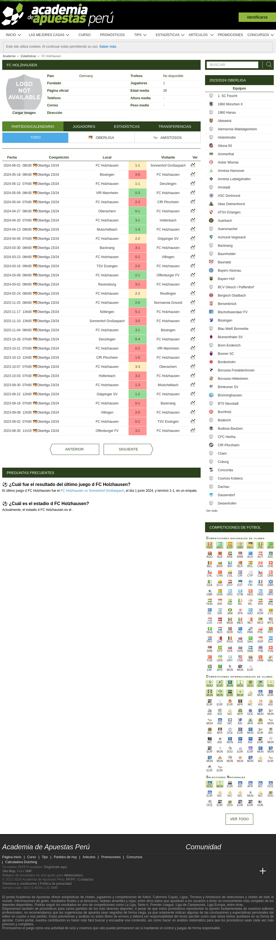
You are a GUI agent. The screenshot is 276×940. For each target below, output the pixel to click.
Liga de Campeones (190, 905)
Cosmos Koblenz (230, 478)
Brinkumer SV (228, 387)
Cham (222, 453)
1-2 (137, 394)
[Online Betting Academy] (221, 871)
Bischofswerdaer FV (232, 312)
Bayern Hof (226, 279)
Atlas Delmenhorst (231, 204)
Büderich (224, 420)
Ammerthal (226, 154)
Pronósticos (112, 35)
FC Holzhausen (107, 165)
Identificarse (257, 17)
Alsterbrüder (227, 137)
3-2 (137, 376)
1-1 (137, 165)
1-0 (137, 358)
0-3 (137, 193)
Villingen (168, 257)
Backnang (107, 248)
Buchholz (224, 412)
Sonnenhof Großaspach (168, 165)
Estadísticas (170, 35)
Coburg (223, 462)
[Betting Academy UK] (252, 871)
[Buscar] (267, 64)
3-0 (137, 175)
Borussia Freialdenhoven (236, 370)
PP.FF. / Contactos (79, 880)
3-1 (137, 220)
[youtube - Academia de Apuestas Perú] (200, 859)
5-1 (137, 312)
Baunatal (224, 262)
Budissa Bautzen (230, 428)
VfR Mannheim (107, 193)
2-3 (137, 202)
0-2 (137, 348)
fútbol (146, 897)
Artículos (201, 35)
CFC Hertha (227, 437)
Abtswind (224, 121)
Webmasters (73, 875)
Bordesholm (227, 362)
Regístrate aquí (55, 867)
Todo (35, 137)
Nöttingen (107, 312)
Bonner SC (226, 354)
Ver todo (212, 510)
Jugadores (84, 126)
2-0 (137, 266)
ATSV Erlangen (229, 212)
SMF (28, 871)
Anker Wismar (228, 162)
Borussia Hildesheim (233, 379)
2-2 (137, 239)
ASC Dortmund (229, 196)
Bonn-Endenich (229, 345)
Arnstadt (224, 187)
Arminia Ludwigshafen (234, 179)
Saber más (107, 47)
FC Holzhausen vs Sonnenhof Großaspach (92, 491)
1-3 (137, 385)
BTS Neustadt (228, 404)
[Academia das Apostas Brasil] (211, 871)
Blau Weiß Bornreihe (233, 329)
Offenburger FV (168, 275)
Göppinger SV (168, 239)
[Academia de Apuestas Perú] (190, 871)
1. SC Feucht (227, 96)
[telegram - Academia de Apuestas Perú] (221, 859)
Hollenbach (168, 220)
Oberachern (107, 211)
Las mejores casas (49, 35)
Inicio (13, 35)
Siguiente (128, 449)
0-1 (137, 211)
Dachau (223, 487)
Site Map (8, 871)
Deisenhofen (227, 503)
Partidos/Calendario (33, 126)
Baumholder (227, 254)
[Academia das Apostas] (200, 871)
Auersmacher (227, 229)
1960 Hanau (227, 112)
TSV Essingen (106, 266)
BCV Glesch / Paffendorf (236, 287)
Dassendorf (226, 495)
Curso (85, 35)
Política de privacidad (55, 884)
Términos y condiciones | (21, 884)
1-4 (137, 229)
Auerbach (225, 221)
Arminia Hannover (231, 171)
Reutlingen (168, 293)
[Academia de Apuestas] (231, 871)
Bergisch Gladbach (232, 295)
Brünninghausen (230, 395)
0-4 (137, 339)
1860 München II (230, 104)
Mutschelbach (107, 229)
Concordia (225, 470)
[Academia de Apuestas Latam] (242, 871)
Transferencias (175, 126)
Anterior (74, 449)
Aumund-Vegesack (232, 237)
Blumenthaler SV (230, 337)
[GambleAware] (16, 935)
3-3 (137, 367)
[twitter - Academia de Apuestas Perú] (190, 859)
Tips (140, 35)
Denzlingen (168, 184)
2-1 (137, 275)
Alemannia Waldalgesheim (237, 129)
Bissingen (107, 175)
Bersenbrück (227, 304)
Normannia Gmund (168, 303)
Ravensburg (107, 284)
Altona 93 (225, 146)
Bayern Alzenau (229, 270)
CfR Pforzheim (168, 202)
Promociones (230, 35)
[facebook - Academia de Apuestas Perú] (211, 859)
